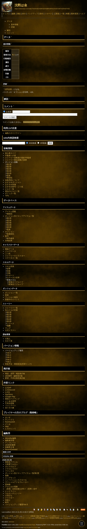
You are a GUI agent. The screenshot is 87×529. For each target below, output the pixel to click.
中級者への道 (10, 155)
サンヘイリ (9, 420)
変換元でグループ (16, 282)
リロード (48, 14)
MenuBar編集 (10, 438)
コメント (10, 33)
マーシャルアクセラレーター (17, 482)
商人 (13, 55)
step (7, 426)
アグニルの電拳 (11, 487)
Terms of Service (34, 527)
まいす (7, 417)
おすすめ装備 (10, 184)
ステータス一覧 (11, 258)
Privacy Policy (26, 527)
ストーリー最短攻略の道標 (16, 160)
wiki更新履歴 (10, 445)
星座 (8, 176)
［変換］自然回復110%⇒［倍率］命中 (21, 489)
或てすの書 (9, 408)
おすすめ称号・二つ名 (14, 187)
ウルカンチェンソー (13, 493)
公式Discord (10, 390)
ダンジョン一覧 (11, 293)
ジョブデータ (10, 251)
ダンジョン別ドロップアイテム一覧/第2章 (22, 473)
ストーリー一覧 (11, 308)
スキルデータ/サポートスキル (21, 518)
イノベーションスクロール (16, 480)
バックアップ (32, 14)
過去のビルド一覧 (12, 191)
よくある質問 (10, 401)
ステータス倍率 (13, 277)
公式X (7, 392)
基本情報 (14, 24)
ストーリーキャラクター (15, 256)
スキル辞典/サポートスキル (57, 516)
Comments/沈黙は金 (31, 122)
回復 (8, 271)
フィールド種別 (11, 297)
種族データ (9, 249)
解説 (8, 30)
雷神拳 (7, 484)
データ (9, 21)
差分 (24, 14)
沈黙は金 (21, 5)
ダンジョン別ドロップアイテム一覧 (19, 216)
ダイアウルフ (10, 467)
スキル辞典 (9, 266)
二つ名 (7, 254)
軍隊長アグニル (11, 462)
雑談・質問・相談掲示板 (15, 373)
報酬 (8, 326)
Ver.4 (9, 355)
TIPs (7, 196)
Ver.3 (9, 357)
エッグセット (10, 478)
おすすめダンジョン (13, 182)
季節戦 (9, 178)
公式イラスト (10, 330)
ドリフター (9, 498)
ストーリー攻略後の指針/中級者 (18, 158)
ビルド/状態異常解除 (52, 518)
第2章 (9, 167)
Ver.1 (9, 362)
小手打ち (8, 496)
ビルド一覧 (9, 189)
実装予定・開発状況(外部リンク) (18, 364)
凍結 (19, 14)
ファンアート (10, 405)
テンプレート (10, 443)
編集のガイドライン (13, 133)
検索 (68, 14)
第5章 (9, 173)
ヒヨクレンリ (10, 429)
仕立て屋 (8, 341)
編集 (13, 14)
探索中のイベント (12, 299)
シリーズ (10, 323)
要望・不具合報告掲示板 (15, 378)
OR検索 (42, 143)
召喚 (8, 273)
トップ (5, 14)
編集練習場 (9, 440)
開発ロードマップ (12, 399)
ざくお (7, 424)
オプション (9, 232)
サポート (10, 275)
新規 (57, 14)
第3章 (9, 169)
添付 (41, 14)
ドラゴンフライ (11, 469)
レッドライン (10, 491)
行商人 (7, 339)
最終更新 (74, 14)
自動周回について (12, 180)
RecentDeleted (11, 449)
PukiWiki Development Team (27, 525)
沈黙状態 (8, 89)
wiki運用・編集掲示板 (14, 376)
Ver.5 (9, 353)
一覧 (62, 14)
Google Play (10, 397)
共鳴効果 (8, 241)
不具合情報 (9, 403)
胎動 (7, 475)
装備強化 (10, 234)
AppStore (9, 394)
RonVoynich (10, 422)
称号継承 (10, 238)
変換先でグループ (16, 284)
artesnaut (11, 522)
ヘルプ (82, 14)
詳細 (13, 27)
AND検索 (31, 143)
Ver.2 (9, 359)
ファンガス (9, 471)
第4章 (9, 171)
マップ (7, 328)
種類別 (9, 214)
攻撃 (8, 269)
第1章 (9, 164)
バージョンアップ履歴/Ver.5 (16, 504)
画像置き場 (9, 447)
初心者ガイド (10, 153)
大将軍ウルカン (11, 464)
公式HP (8, 388)
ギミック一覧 (10, 193)
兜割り (7, 500)
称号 (7, 236)
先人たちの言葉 (11, 310)
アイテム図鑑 (10, 211)
